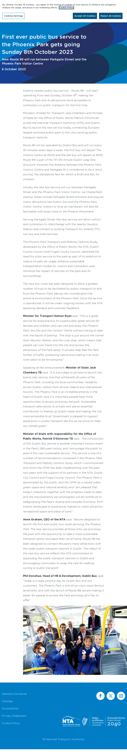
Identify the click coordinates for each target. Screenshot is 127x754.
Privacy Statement (14, 715)
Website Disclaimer (14, 693)
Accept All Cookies (84, 14)
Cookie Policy (11, 723)
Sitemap (7, 701)
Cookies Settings (13, 14)
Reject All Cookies (111, 14)
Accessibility (10, 708)
